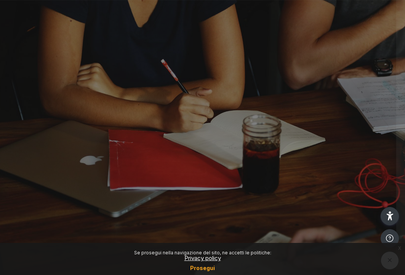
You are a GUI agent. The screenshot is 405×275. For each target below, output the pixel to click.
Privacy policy (202, 258)
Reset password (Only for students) (325, 129)
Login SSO (325, 95)
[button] (390, 216)
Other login (325, 200)
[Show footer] (390, 238)
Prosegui (202, 268)
